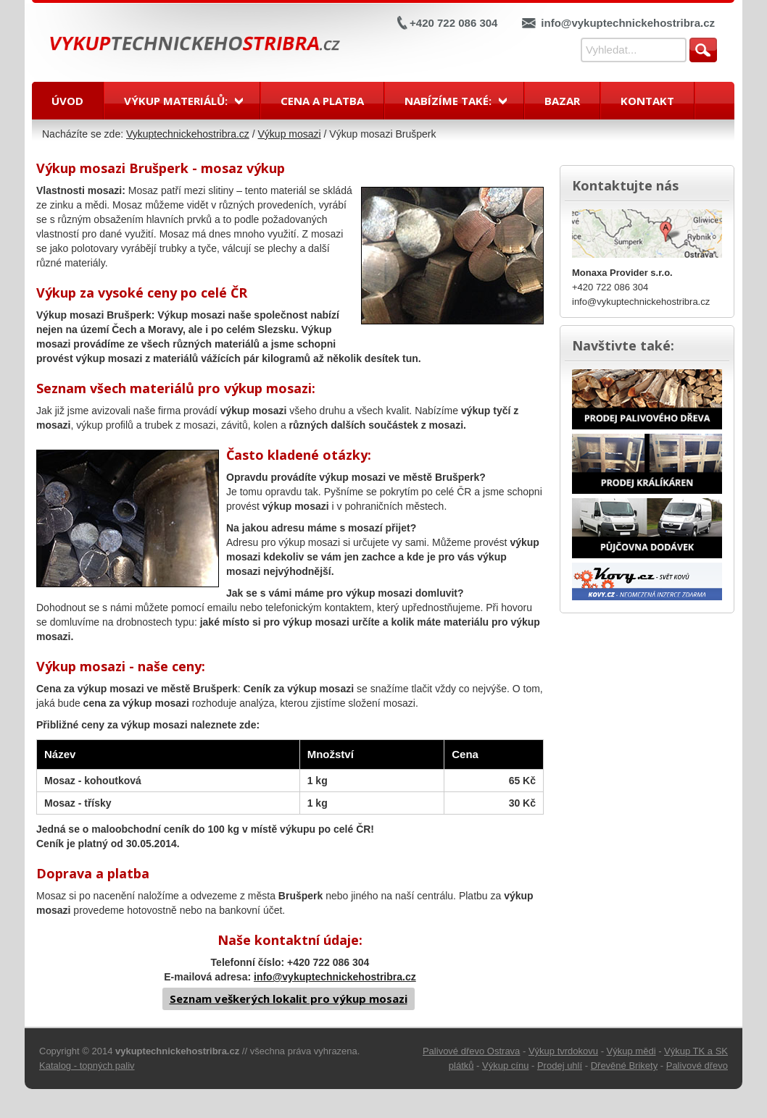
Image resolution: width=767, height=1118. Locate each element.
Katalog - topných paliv (87, 1065)
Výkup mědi (631, 1051)
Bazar (562, 100)
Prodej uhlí (559, 1065)
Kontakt (647, 100)
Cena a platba (322, 100)
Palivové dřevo (697, 1065)
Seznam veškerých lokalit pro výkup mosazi (288, 998)
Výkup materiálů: (176, 100)
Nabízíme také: (448, 100)
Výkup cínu (505, 1065)
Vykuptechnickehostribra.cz (187, 134)
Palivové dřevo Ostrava (471, 1051)
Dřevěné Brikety (624, 1065)
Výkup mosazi (289, 134)
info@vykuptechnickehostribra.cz (628, 23)
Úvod (67, 100)
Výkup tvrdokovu (563, 1051)
